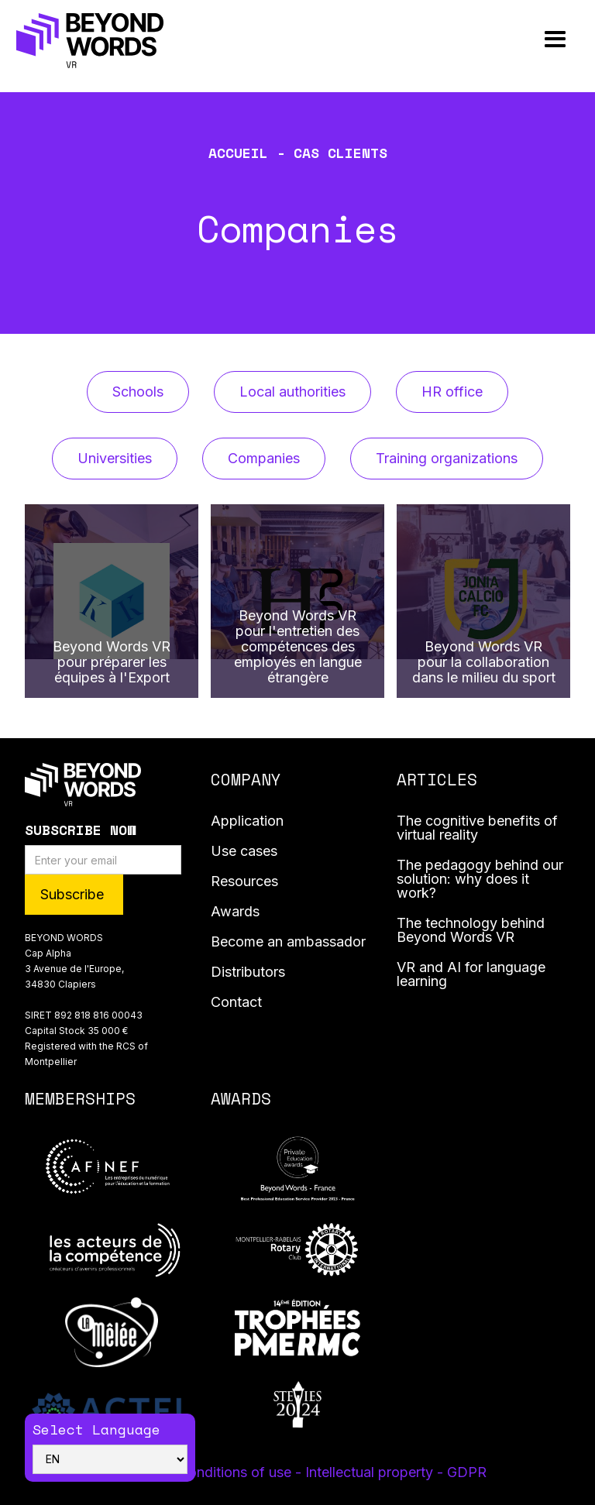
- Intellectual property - (371, 1472)
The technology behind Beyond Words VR (471, 930)
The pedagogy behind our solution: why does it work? (480, 879)
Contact (236, 1002)
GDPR (467, 1472)
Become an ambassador (288, 942)
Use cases (244, 851)
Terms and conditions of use (202, 1472)
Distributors (248, 972)
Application (247, 821)
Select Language (96, 1429)
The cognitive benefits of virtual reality (477, 828)
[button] (555, 40)
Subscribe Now (80, 829)
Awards (235, 912)
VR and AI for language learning (471, 974)
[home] (89, 40)
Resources (244, 881)
